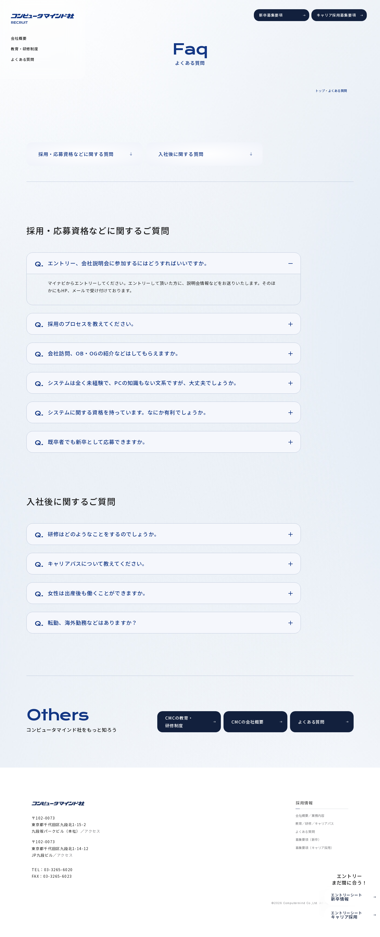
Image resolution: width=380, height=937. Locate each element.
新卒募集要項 (271, 15)
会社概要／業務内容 (310, 815)
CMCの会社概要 (247, 722)
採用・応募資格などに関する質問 (76, 153)
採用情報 (304, 803)
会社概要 (18, 38)
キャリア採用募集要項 (336, 15)
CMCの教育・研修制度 (179, 722)
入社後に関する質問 (181, 153)
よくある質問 (22, 59)
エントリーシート (355, 897)
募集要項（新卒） (308, 839)
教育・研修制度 (24, 48)
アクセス (92, 831)
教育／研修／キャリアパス (315, 823)
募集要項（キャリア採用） (315, 847)
